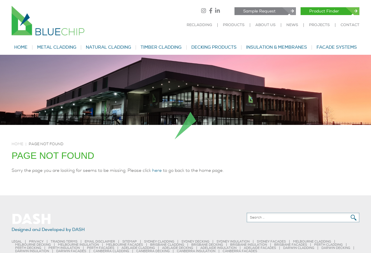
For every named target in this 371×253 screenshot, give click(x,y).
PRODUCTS (234, 25)
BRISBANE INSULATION (248, 245)
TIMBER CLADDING (161, 47)
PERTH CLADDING (328, 245)
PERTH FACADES (100, 248)
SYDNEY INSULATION (233, 241)
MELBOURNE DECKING (33, 245)
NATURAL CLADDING (108, 47)
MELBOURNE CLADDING (312, 241)
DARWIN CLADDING (298, 248)
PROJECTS (319, 25)
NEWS (292, 25)
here (157, 170)
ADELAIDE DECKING (177, 248)
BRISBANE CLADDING (167, 245)
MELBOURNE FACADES (124, 245)
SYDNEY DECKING (195, 241)
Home (17, 144)
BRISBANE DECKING (207, 245)
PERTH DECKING (28, 248)
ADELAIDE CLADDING (138, 248)
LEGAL (17, 241)
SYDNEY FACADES (271, 241)
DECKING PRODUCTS (214, 47)
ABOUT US (265, 25)
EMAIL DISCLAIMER (100, 241)
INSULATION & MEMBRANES (276, 47)
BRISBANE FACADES (290, 245)
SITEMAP (129, 241)
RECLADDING (199, 25)
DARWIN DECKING (335, 248)
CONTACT (350, 25)
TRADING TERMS (64, 241)
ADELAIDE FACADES (260, 248)
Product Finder (324, 11)
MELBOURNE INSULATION (78, 245)
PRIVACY (36, 241)
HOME (21, 47)
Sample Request (259, 11)
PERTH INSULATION (64, 248)
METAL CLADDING (56, 47)
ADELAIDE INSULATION (218, 248)
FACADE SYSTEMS (337, 47)
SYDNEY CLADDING (159, 241)
